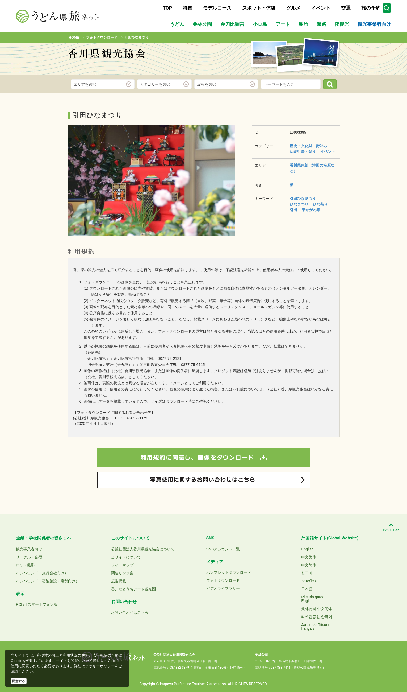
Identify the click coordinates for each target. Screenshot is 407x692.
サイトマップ (122, 565)
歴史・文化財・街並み (308, 146)
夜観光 (342, 24)
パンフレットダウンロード (228, 572)
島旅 (303, 24)
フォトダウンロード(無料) (104, 68)
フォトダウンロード (223, 580)
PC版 (20, 604)
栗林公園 (202, 24)
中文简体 (308, 565)
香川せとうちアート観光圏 (133, 589)
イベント (320, 8)
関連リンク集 (122, 573)
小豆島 (260, 24)
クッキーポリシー (100, 666)
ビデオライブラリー (223, 588)
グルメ (293, 8)
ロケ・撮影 (25, 565)
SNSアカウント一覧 (223, 549)
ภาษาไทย (309, 581)
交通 (346, 8)
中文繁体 (308, 557)
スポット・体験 (259, 8)
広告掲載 (118, 581)
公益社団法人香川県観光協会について (142, 549)
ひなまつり (299, 204)
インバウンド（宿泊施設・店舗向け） (47, 581)
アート (283, 24)
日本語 (306, 589)
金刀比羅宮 (232, 24)
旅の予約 (370, 8)
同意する (18, 681)
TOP (167, 8)
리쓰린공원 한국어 (316, 617)
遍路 (321, 24)
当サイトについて (126, 557)
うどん (177, 24)
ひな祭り (320, 204)
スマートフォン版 (42, 604)
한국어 (306, 573)
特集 (187, 8)
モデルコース (217, 8)
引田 (293, 210)
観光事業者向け (374, 24)
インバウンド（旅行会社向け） (42, 573)
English (307, 549)
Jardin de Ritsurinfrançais (315, 627)
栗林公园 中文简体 (316, 609)
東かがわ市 (311, 210)
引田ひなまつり (303, 198)
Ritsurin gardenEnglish (313, 599)
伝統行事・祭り (303, 151)
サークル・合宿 (29, 557)
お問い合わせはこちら (129, 612)
